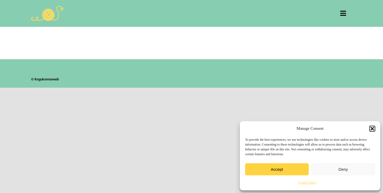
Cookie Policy (307, 182)
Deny (343, 169)
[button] (372, 128)
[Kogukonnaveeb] (47, 8)
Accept (277, 169)
